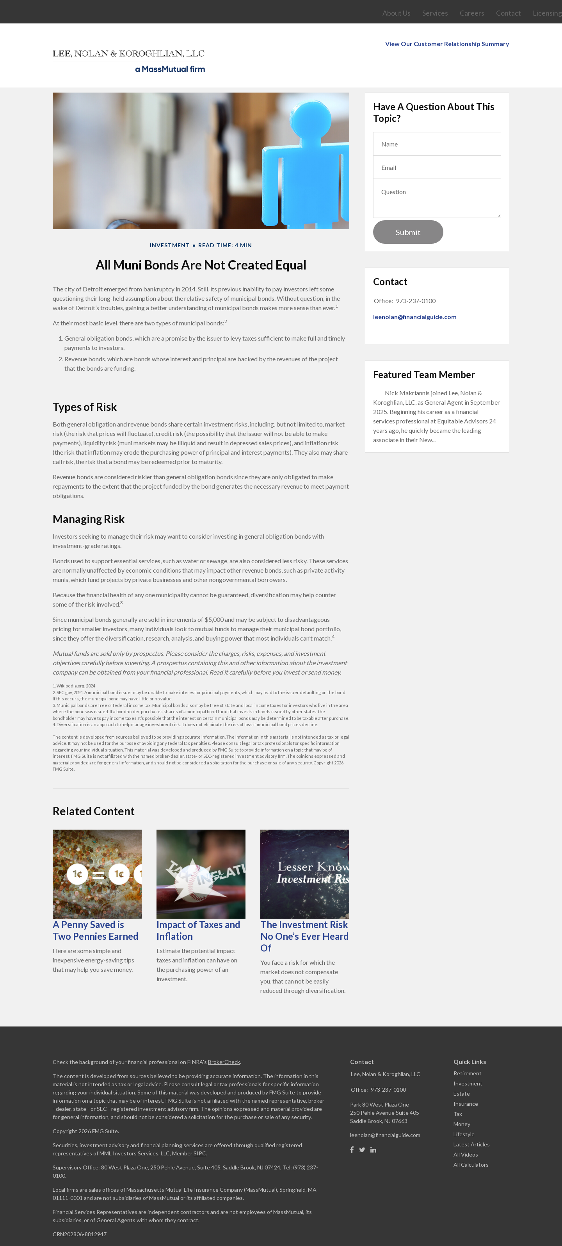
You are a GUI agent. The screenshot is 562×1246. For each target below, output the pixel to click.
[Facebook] (352, 1126)
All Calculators (471, 1141)
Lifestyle (464, 1110)
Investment (468, 1060)
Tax (458, 1090)
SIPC (200, 1129)
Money (462, 1100)
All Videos (466, 1131)
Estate (462, 1070)
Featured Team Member (424, 351)
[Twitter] (362, 1126)
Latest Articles (472, 1120)
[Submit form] (408, 208)
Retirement (468, 1049)
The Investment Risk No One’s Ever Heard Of (304, 912)
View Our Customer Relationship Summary (447, 4)
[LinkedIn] (373, 1126)
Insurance (466, 1080)
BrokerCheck (224, 1038)
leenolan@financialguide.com (415, 293)
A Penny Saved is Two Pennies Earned (96, 906)
